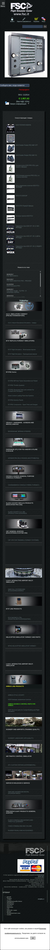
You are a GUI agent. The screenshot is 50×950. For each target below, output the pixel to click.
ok (33, 938)
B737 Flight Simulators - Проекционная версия (22, 354)
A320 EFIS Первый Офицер (24, 206)
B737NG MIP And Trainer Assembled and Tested (22, 381)
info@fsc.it (41, 899)
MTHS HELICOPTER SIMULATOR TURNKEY (22, 646)
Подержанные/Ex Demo (14, 901)
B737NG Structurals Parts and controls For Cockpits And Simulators (21, 390)
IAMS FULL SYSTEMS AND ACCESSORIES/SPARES (16, 590)
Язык (43, 21)
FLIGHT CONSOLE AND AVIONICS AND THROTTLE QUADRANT (20, 820)
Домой (9, 897)
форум (9, 911)
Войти (12, 21)
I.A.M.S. (9, 900)
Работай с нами (12, 910)
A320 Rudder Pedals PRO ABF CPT (27, 145)
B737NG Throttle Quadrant (16, 385)
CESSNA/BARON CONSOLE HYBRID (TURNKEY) (23, 485)
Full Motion (10, 904)
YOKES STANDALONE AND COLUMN (20, 826)
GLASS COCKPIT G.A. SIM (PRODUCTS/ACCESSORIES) (17, 512)
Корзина (36, 21)
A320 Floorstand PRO (13, 286)
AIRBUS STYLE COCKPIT (16, 695)
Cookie (9, 914)
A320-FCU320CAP (21, 195)
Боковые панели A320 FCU (24, 216)
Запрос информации (19, 103)
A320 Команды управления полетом (19, 699)
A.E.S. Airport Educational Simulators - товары (22, 323)
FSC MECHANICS (12, 276)
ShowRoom (10, 903)
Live (8, 908)
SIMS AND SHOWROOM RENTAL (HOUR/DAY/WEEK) (18, 792)
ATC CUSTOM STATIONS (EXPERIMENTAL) (22, 765)
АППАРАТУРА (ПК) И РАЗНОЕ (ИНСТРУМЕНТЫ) (23, 458)
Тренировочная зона (13, 913)
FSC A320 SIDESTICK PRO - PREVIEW (19, 281)
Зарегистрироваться (24, 21)
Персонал (10, 907)
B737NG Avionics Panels (15, 400)
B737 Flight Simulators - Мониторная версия (22, 349)
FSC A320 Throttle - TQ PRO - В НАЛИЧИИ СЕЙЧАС (16, 291)
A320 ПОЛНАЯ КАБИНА (23, 125)
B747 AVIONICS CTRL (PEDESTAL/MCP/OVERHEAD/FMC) (19, 618)
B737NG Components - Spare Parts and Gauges (23, 404)
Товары (9, 898)
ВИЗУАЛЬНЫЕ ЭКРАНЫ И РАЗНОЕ (19, 431)
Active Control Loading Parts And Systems (21, 395)
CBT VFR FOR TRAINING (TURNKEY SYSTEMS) (23, 540)
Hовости (9, 905)
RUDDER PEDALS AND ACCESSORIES (20, 830)
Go (45, 26)
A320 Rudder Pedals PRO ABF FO (26, 155)
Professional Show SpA (40, 875)
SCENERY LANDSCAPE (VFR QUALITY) (20, 738)
